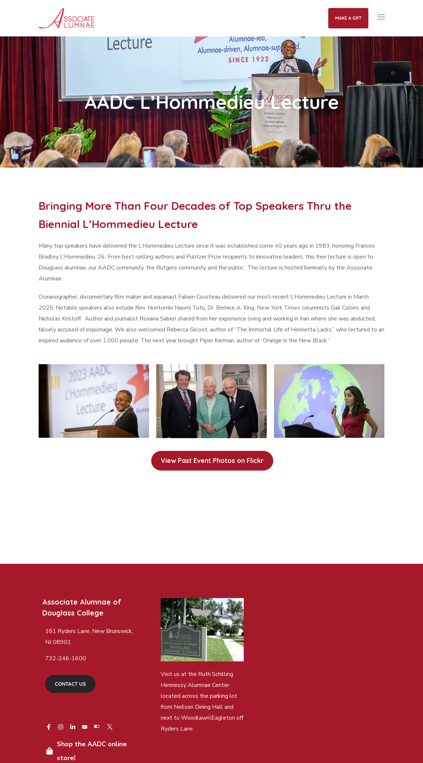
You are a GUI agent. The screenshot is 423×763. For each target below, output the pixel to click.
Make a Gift (348, 18)
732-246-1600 (65, 658)
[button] (212, 461)
